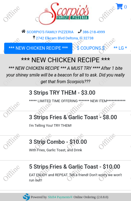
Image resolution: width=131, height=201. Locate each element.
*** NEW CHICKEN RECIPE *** (38, 48)
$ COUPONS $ (91, 48)
